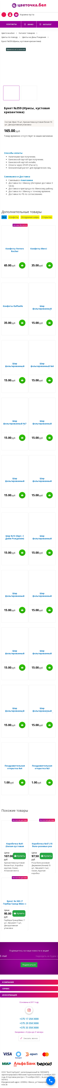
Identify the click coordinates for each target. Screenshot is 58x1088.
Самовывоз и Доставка (17, 176)
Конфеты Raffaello (13, 306)
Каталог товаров (27, 33)
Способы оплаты (13, 153)
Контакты (11, 24)
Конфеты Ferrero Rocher (15, 250)
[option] (29, 66)
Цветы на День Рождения (34, 37)
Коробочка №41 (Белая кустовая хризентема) (15, 846)
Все (4, 217)
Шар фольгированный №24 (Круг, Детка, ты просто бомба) (42, 540)
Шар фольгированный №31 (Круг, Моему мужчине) (42, 425)
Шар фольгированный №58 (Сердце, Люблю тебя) (42, 310)
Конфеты (13, 217)
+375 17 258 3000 (29, 1018)
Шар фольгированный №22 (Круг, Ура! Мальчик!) (14, 597)
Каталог (47, 24)
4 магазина (26, 180)
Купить (22, 265)
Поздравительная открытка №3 (42, 767)
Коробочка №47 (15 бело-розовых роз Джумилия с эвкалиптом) (42, 847)
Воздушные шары (30, 217)
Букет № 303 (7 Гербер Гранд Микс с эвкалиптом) (14, 904)
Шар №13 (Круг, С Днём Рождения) (14, 537)
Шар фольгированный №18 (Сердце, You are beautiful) (14, 655)
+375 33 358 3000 (29, 1027)
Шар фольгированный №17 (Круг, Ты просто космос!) (42, 597)
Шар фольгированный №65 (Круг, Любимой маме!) (42, 712)
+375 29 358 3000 (29, 1023)
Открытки (47, 217)
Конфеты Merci (38, 248)
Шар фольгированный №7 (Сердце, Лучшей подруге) (14, 425)
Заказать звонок (30, 1038)
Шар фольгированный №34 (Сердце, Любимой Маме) (42, 482)
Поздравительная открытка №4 (15, 767)
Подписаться (29, 964)
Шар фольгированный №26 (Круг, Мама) (14, 481)
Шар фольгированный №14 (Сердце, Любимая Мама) (42, 655)
